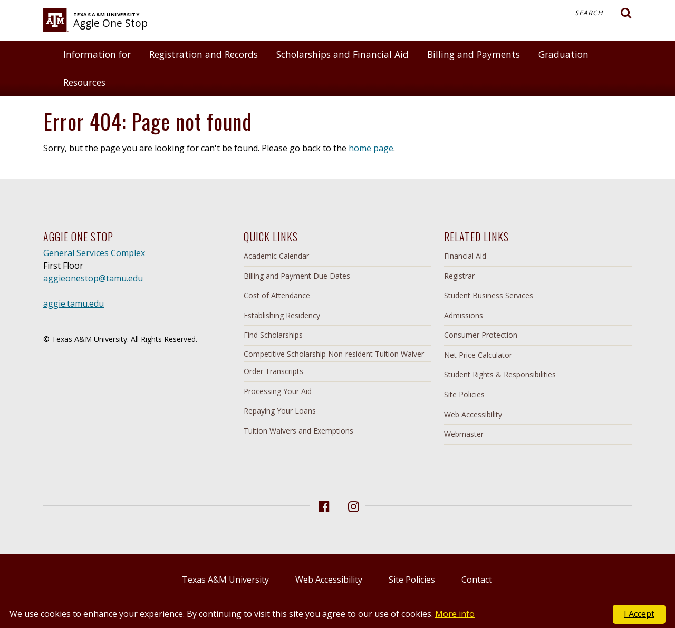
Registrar (459, 276)
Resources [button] (84, 82)
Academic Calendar (276, 256)
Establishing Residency (282, 315)
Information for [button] (97, 54)
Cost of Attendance (277, 295)
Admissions (463, 315)
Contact (476, 579)
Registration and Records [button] (203, 54)
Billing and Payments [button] (473, 54)
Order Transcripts (273, 371)
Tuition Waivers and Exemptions (298, 431)
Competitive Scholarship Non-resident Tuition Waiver (334, 354)
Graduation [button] (563, 54)
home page (371, 148)
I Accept (639, 614)
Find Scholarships (273, 335)
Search (603, 13)
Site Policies (464, 394)
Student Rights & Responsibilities (500, 374)
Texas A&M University (225, 579)
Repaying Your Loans (280, 411)
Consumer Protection (480, 335)
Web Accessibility (473, 414)
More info (455, 614)
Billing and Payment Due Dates (297, 276)
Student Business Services (488, 295)
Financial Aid (465, 256)
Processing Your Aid (278, 391)
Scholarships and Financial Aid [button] (342, 54)
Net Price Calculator (478, 355)
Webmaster (464, 434)
